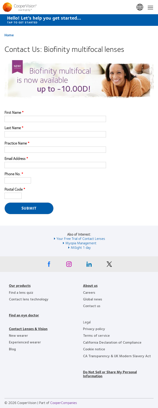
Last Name (12, 128)
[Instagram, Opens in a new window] (69, 265)
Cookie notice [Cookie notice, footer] (94, 349)
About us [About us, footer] (90, 285)
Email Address (14, 158)
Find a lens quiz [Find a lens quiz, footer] (21, 292)
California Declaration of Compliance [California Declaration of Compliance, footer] (112, 342)
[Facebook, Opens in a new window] (48, 265)
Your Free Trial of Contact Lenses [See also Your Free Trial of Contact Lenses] (80, 238)
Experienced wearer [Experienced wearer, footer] (25, 342)
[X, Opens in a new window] (109, 265)
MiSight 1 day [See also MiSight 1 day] (81, 247)
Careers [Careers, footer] (89, 292)
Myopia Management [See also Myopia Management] (80, 243)
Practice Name (15, 143)
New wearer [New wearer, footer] (18, 335)
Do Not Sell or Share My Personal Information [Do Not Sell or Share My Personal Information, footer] (110, 374)
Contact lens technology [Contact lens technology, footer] (28, 299)
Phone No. (12, 174)
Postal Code (13, 189)
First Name (12, 112)
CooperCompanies (63, 402)
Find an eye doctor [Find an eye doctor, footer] (24, 315)
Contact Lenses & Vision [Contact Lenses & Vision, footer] (28, 328)
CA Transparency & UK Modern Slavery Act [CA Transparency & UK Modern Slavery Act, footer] (117, 356)
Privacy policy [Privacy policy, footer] (94, 328)
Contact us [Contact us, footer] (91, 305)
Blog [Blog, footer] (12, 349)
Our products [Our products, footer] (20, 285)
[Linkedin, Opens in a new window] (89, 265)
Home (9, 35)
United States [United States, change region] (140, 7)
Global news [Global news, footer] (92, 299)
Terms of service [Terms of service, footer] (96, 335)
